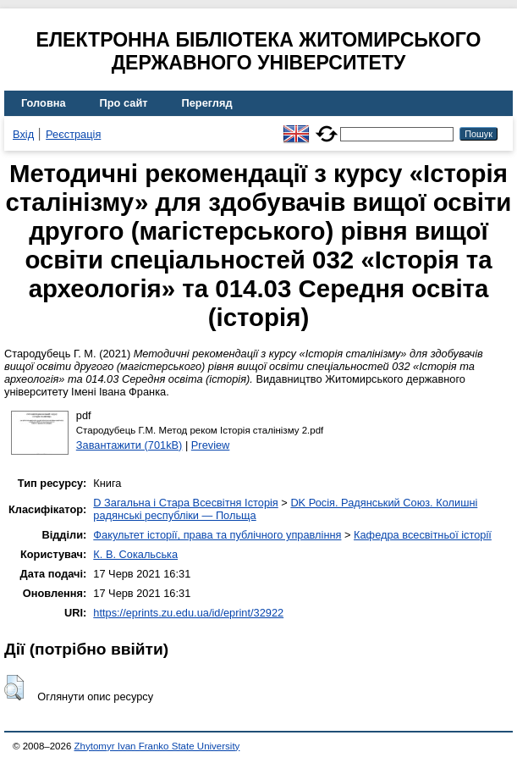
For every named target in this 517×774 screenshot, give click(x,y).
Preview (210, 445)
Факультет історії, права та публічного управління (217, 534)
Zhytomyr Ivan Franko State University (157, 746)
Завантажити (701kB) (129, 445)
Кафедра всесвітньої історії (423, 534)
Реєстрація (73, 134)
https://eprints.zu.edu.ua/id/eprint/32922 (188, 612)
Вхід (23, 134)
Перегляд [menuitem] (207, 103)
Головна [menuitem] (43, 103)
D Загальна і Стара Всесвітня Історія (185, 502)
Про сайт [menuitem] (124, 103)
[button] (14, 687)
